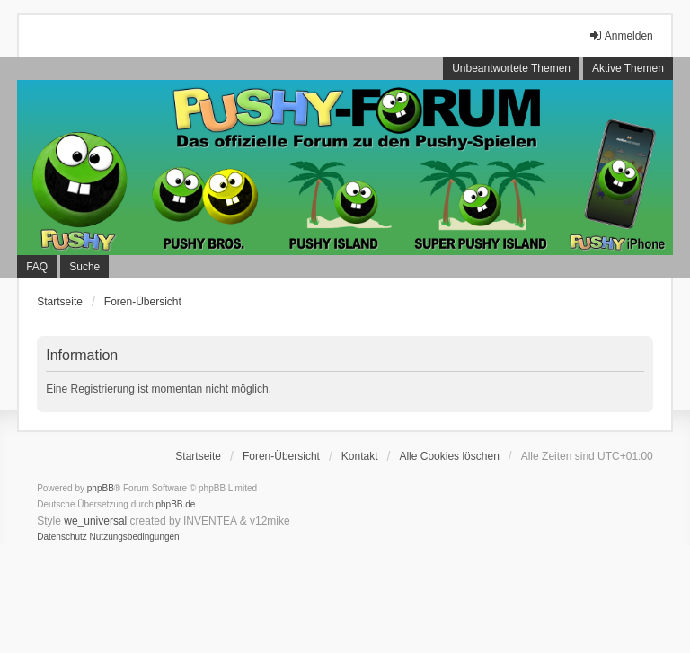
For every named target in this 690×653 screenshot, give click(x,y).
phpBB (100, 488)
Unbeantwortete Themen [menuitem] (511, 68)
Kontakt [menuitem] (359, 456)
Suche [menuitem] (84, 266)
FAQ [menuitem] (37, 266)
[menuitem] (62, 537)
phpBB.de (176, 504)
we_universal (95, 521)
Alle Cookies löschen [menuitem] (449, 456)
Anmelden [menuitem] (620, 35)
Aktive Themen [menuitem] (628, 68)
